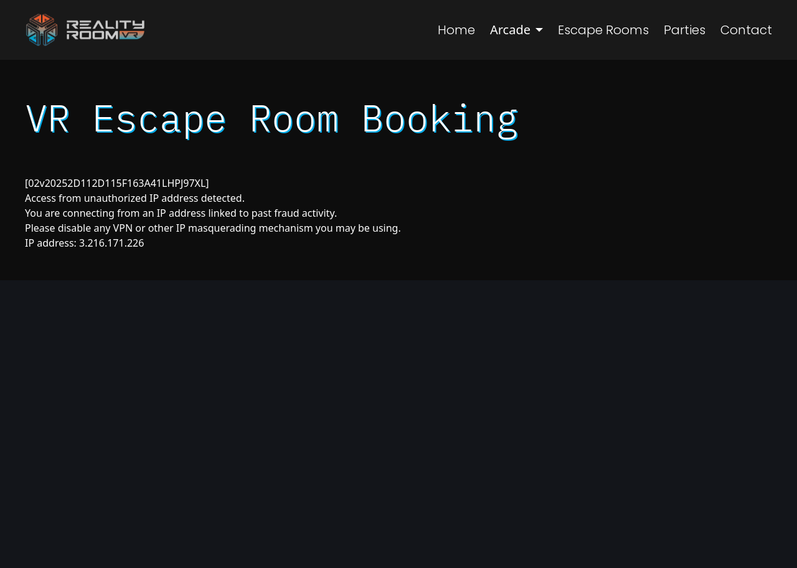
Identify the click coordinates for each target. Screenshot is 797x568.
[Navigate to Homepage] (84, 30)
